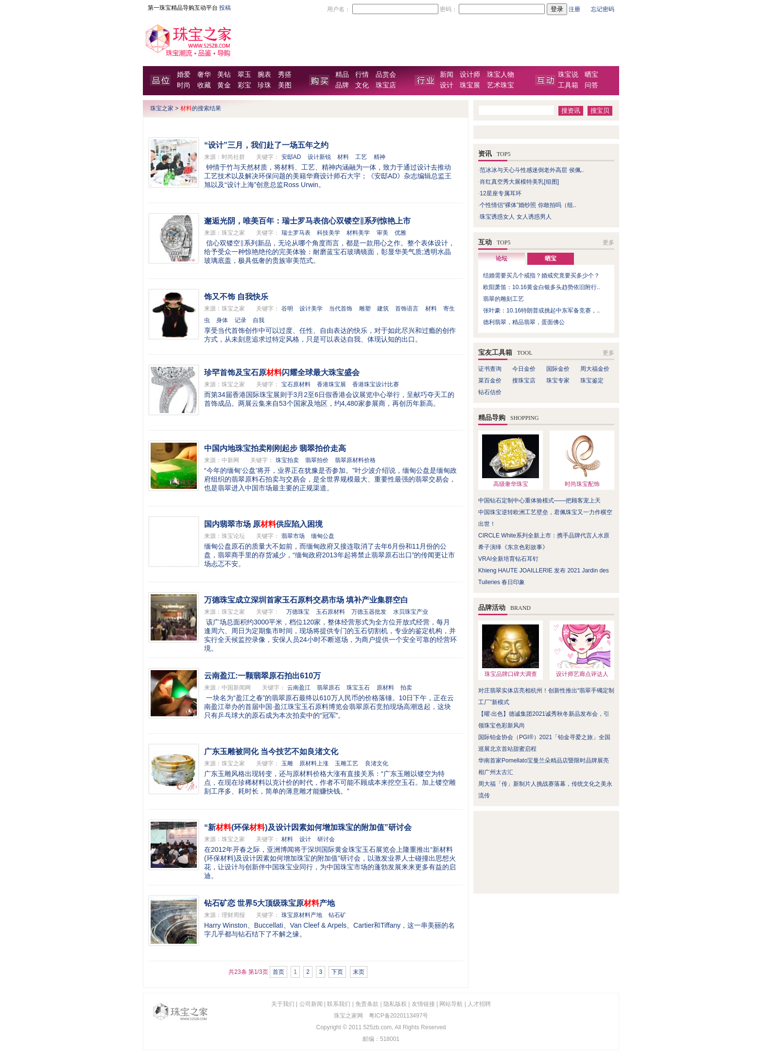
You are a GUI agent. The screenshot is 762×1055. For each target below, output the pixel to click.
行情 (362, 74)
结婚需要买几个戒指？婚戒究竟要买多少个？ (541, 275)
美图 (285, 85)
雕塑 (365, 308)
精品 (342, 74)
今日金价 (524, 368)
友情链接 (423, 1004)
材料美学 (358, 232)
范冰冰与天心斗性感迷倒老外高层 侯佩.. (532, 170)
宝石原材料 (296, 384)
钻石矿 (337, 915)
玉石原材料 (330, 611)
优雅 (400, 232)
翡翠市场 (293, 536)
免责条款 (367, 1004)
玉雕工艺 (346, 763)
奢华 (204, 74)
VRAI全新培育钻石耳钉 (508, 558)
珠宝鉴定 (592, 380)
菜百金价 (490, 380)
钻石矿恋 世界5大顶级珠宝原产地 (269, 903)
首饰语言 (406, 308)
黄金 (224, 85)
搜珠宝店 (524, 380)
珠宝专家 (558, 380)
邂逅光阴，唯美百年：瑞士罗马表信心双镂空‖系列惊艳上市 (307, 221)
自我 (258, 320)
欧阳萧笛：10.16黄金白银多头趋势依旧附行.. (541, 287)
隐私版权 (395, 1004)
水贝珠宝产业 (410, 611)
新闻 (446, 74)
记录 (240, 320)
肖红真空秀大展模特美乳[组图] (519, 181)
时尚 (183, 85)
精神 (379, 157)
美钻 (224, 74)
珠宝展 (470, 85)
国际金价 (558, 368)
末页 (358, 972)
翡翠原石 (328, 687)
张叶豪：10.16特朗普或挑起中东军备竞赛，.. (541, 310)
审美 (382, 232)
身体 (222, 320)
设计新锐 (319, 157)
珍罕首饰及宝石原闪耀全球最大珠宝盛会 (282, 372)
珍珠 (264, 85)
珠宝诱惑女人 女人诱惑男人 (515, 216)
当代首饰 (340, 308)
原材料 (385, 687)
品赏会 (386, 74)
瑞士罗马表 (296, 232)
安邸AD (291, 157)
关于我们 (282, 1004)
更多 (608, 242)
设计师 (470, 74)
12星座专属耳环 (500, 193)
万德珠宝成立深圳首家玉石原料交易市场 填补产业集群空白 (306, 600)
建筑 (383, 308)
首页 (278, 972)
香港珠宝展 (331, 384)
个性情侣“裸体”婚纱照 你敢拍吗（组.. (528, 205)
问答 (591, 85)
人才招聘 (479, 1004)
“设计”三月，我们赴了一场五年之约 (266, 145)
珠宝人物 (500, 74)
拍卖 (406, 687)
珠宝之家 (161, 108)
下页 (337, 972)
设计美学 (311, 308)
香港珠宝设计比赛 (375, 384)
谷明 (287, 308)
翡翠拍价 (317, 460)
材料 (343, 157)
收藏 (204, 85)
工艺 (361, 157)
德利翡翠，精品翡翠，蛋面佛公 (524, 322)
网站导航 (451, 1004)
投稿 (225, 7)
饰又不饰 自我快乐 (236, 297)
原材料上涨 (314, 763)
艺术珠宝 (500, 85)
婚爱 (183, 74)
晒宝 (591, 74)
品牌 (342, 85)
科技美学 (328, 232)
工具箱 (568, 85)
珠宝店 (386, 85)
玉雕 (287, 763)
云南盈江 (299, 687)
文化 (362, 85)
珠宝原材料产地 (301, 915)
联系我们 (338, 1004)
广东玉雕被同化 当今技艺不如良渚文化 (271, 751)
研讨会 (326, 839)
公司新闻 (311, 1004)
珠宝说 (568, 74)
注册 (574, 9)
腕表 (264, 74)
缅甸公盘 (322, 536)
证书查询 (490, 368)
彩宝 (244, 85)
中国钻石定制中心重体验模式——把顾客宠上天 (539, 500)
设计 (446, 85)
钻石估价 (490, 392)
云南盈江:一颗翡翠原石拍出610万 (262, 676)
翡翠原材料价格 (355, 460)
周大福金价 (594, 368)
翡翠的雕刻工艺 (503, 298)
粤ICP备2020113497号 (399, 1015)
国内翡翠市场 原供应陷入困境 (263, 524)
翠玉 (244, 74)
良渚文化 (376, 763)
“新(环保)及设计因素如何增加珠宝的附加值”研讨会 (308, 827)
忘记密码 (602, 9)
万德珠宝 (298, 611)
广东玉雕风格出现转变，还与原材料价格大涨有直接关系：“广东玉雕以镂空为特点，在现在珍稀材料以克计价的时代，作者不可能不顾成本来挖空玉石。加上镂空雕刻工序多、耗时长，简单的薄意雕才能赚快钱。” (330, 782)
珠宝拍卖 (287, 460)
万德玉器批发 (368, 611)
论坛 (501, 258)
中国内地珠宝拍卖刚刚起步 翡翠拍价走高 (275, 448)
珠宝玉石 (358, 687)
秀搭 (285, 74)
